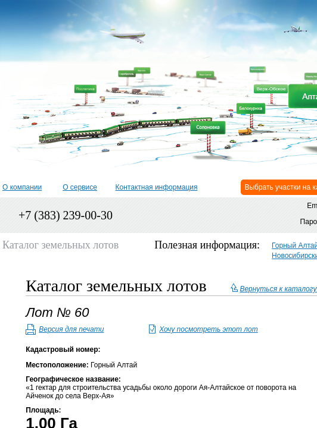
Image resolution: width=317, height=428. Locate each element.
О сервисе (80, 187)
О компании (22, 187)
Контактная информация (157, 187)
